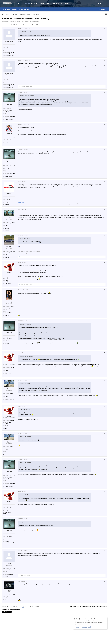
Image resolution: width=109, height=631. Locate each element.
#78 (105, 518)
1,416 (10, 223)
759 (9, 199)
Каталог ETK (102, 9)
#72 (105, 352)
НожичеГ (9, 133)
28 (6, 202)
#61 (105, 28)
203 (9, 569)
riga (7, 576)
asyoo (9, 272)
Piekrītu (77, 627)
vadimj (31, 21)
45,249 (10, 110)
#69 (105, 262)
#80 (105, 581)
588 (9, 252)
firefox (9, 193)
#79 (105, 550)
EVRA (7, 257)
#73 (105, 380)
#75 (105, 433)
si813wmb (9, 247)
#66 (105, 181)
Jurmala (8, 601)
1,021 (10, 308)
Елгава (8, 315)
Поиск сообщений (24, 9)
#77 (105, 491)
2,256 (10, 278)
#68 (105, 235)
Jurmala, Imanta (10, 53)
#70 (105, 289)
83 (6, 142)
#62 (105, 60)
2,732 (10, 139)
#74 (105, 406)
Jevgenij (9, 302)
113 (7, 113)
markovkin (23, 284)
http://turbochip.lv (9, 55)
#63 (105, 92)
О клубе (67, 3)
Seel (9, 218)
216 (9, 47)
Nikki (9, 564)
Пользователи (57, 3)
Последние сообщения (10, 9)
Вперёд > (36, 24)
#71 (105, 320)
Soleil (22, 256)
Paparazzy (9, 104)
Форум (27, 3)
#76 (105, 459)
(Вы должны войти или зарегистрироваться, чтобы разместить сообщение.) (88, 606)
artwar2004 (9, 41)
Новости (19, 3)
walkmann (23, 86)
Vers (9, 590)
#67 (105, 209)
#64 (105, 124)
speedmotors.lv (21, 202)
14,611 (10, 395)
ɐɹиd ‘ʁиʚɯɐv (9, 119)
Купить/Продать (45, 3)
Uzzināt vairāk (86, 627)
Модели (34, 3)
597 (9, 596)
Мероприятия (13, 21)
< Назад (13, 24)
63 (6, 227)
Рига (7, 204)
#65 (105, 149)
